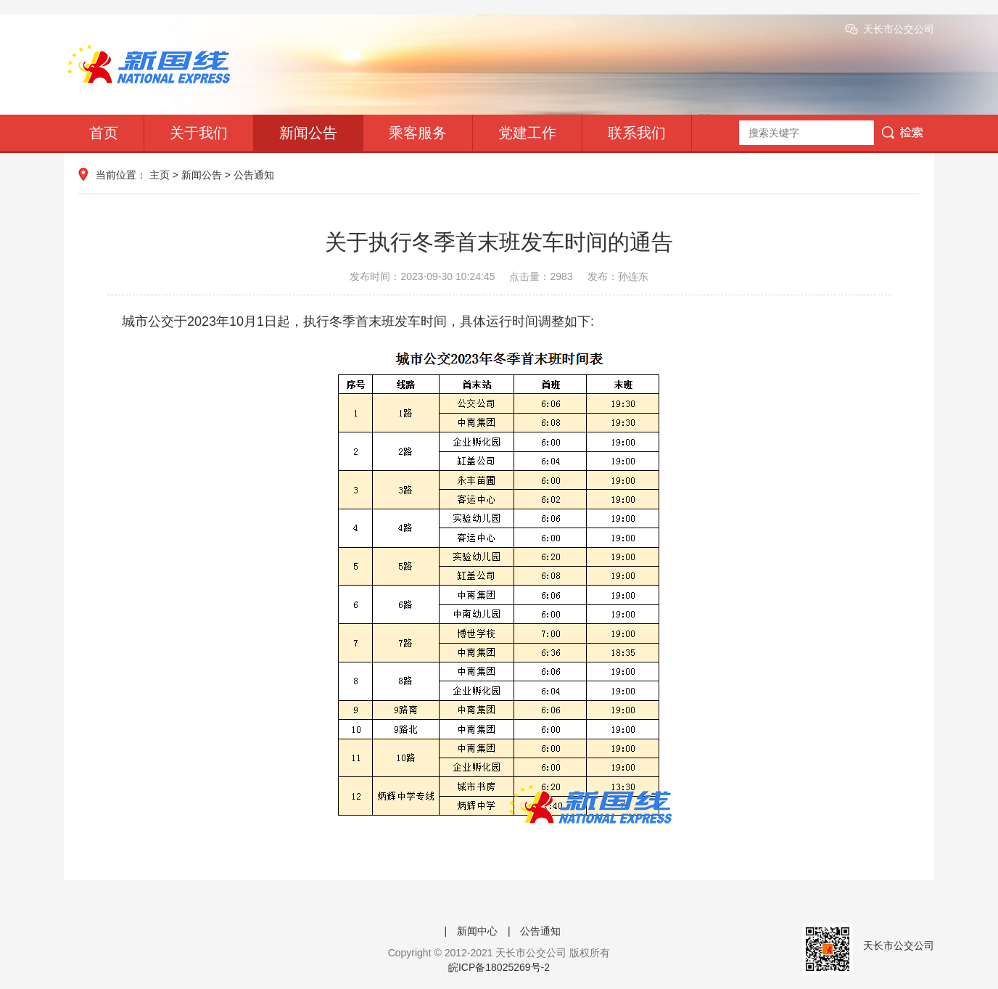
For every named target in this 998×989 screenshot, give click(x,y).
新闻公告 (308, 133)
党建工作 (527, 133)
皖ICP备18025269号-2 (499, 967)
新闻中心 (477, 931)
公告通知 (254, 175)
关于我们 (199, 133)
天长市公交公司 (898, 29)
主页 (159, 175)
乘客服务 (418, 133)
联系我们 (637, 133)
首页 (103, 133)
